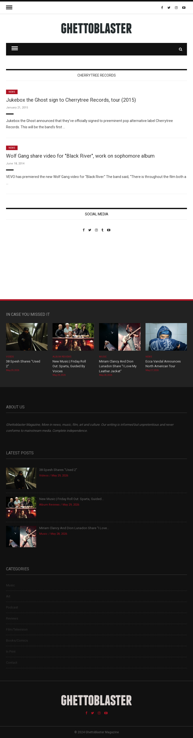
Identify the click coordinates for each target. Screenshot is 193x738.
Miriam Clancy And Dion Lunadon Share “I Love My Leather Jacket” (117, 366)
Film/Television (17, 629)
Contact (11, 662)
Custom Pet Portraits (20, 266)
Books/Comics (17, 640)
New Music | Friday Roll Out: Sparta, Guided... (71, 499)
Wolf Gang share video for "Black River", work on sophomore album (80, 156)
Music (103, 356)
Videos (10, 356)
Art (8, 596)
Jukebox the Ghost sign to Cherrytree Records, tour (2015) (71, 100)
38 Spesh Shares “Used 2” (58, 470)
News (12, 92)
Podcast (12, 607)
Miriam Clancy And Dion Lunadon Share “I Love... (74, 528)
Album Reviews (62, 356)
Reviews (12, 618)
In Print (11, 651)
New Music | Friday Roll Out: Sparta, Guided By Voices (69, 366)
